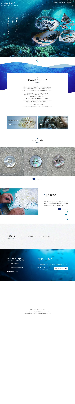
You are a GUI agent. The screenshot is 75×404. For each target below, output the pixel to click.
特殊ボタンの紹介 (42, 5)
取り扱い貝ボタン (32, 5)
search (73, 6)
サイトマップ (42, 309)
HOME (25, 5)
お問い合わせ (68, 5)
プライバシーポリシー (34, 309)
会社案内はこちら (14, 271)
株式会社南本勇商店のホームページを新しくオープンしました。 (38, 236)
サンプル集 (50, 5)
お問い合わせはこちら (60, 268)
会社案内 (62, 5)
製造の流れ (56, 5)
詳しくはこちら (65, 209)
